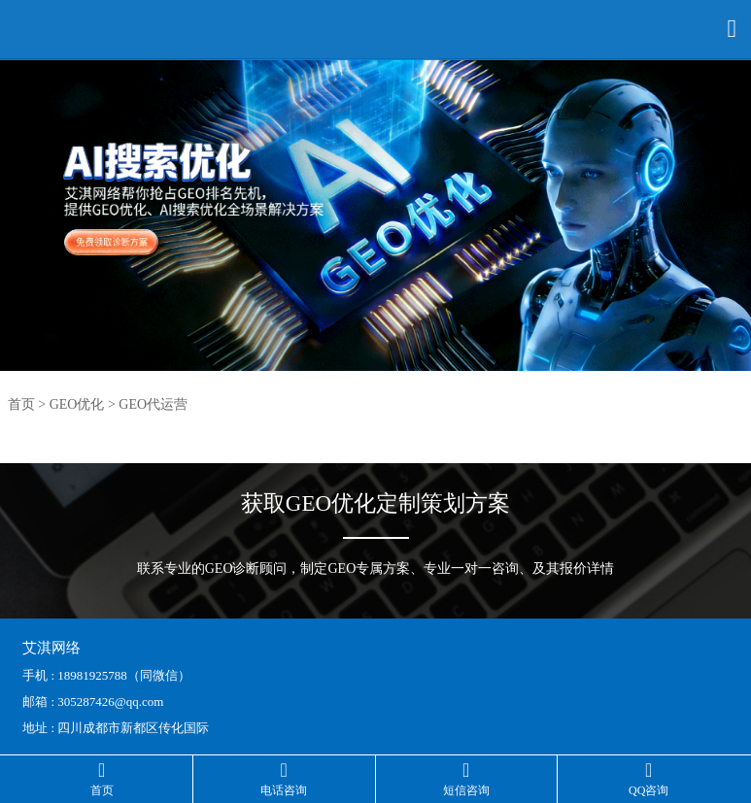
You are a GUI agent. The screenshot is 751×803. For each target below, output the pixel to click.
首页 (21, 404)
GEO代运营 (153, 404)
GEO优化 (77, 404)
